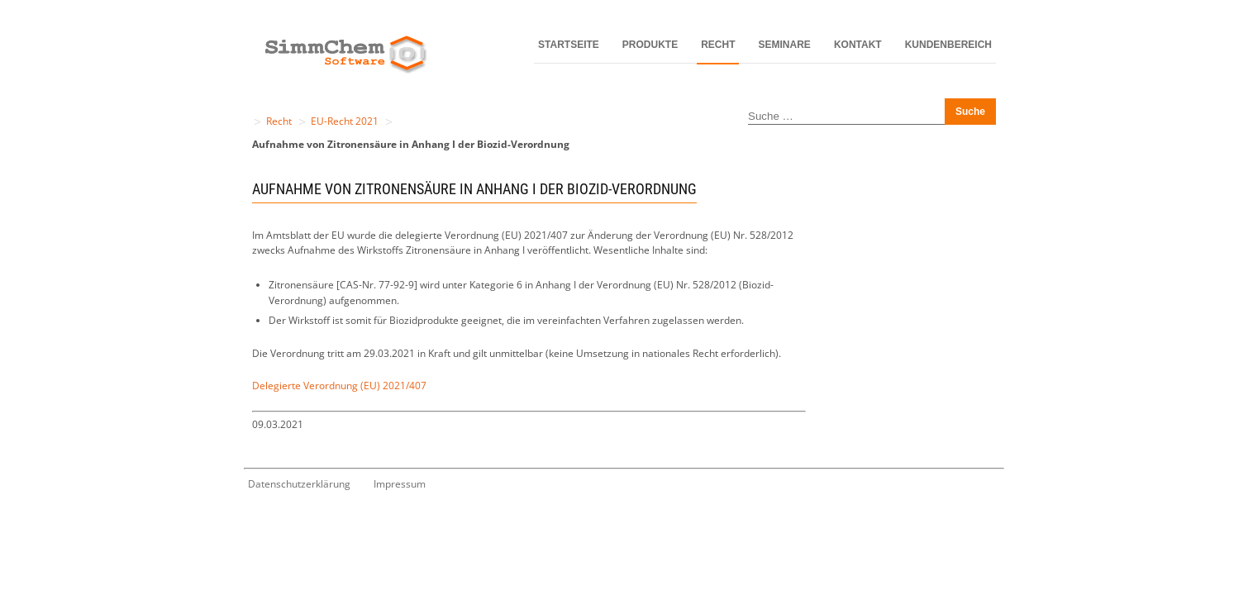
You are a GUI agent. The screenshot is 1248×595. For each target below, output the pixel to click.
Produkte (650, 44)
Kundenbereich (948, 44)
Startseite (568, 44)
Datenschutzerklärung (299, 484)
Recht (718, 44)
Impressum (400, 484)
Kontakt (858, 44)
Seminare (785, 44)
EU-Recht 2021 (345, 121)
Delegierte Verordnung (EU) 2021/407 (339, 385)
